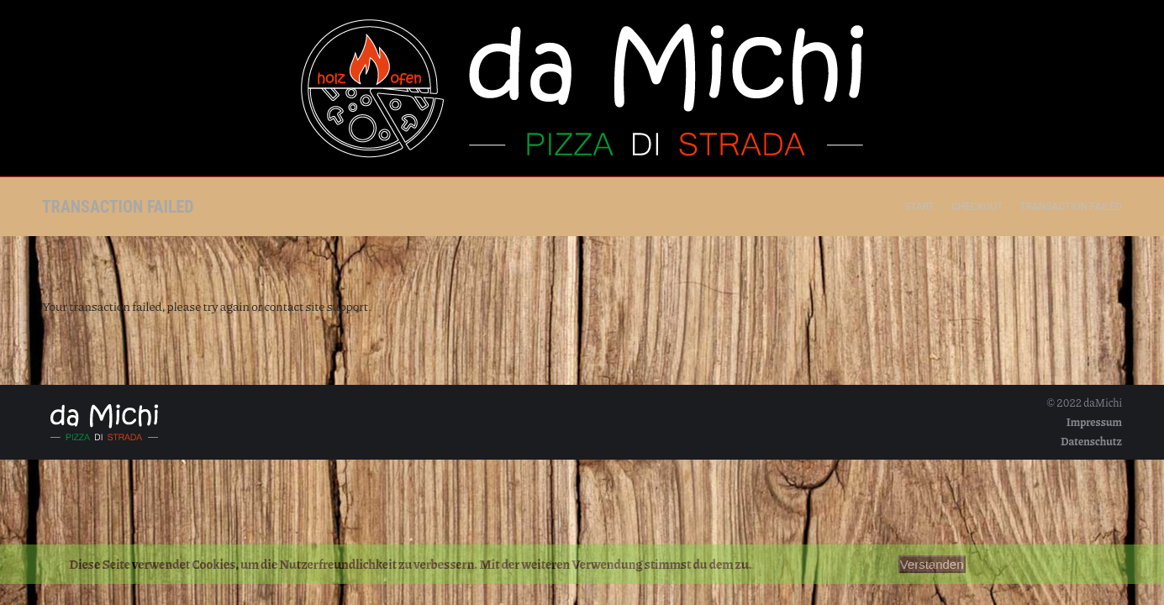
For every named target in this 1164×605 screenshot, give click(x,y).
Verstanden (932, 564)
